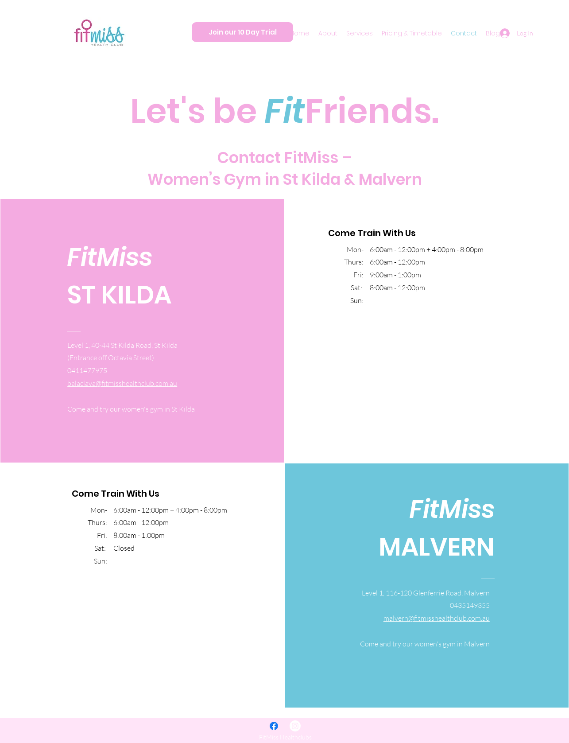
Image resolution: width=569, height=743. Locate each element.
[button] (328, 33)
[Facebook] (273, 725)
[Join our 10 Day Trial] (242, 32)
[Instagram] (295, 725)
